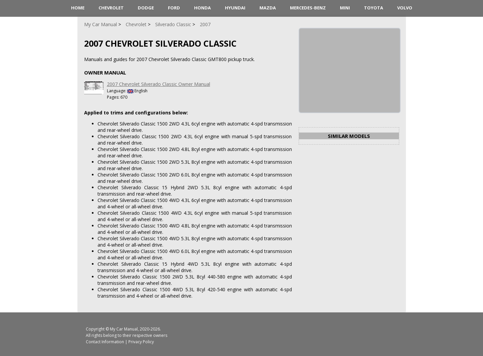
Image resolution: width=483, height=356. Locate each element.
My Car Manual (124, 329)
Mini (345, 8)
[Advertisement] (349, 70)
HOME (77, 8)
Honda (202, 8)
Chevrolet (111, 8)
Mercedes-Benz (308, 8)
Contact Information (105, 342)
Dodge (146, 8)
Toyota (373, 8)
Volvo (404, 8)
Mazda (267, 8)
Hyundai (235, 8)
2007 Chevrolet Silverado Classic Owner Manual (158, 84)
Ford (174, 8)
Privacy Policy (141, 342)
